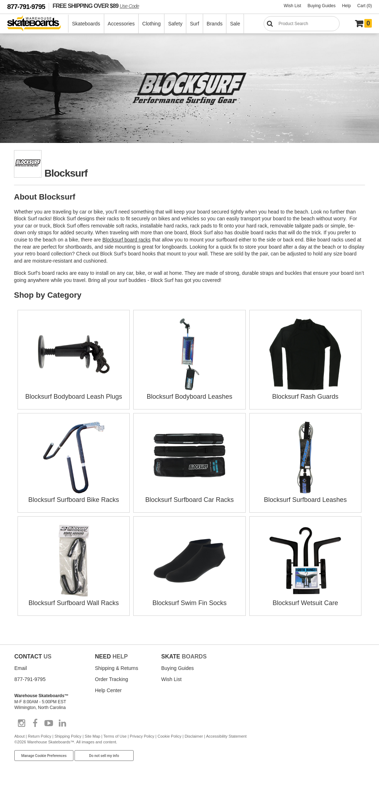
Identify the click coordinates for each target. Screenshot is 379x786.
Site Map (92, 736)
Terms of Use (115, 736)
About (19, 736)
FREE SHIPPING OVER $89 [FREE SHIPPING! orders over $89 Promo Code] (96, 6)
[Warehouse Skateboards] (37, 24)
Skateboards (86, 24)
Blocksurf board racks (126, 240)
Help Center (108, 690)
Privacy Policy (142, 736)
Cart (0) (364, 5)
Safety (175, 24)
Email (20, 668)
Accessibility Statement (226, 736)
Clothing (151, 24)
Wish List (292, 5)
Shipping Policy (67, 736)
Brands (214, 24)
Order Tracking (111, 679)
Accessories (121, 24)
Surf (194, 24)
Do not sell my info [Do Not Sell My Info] (104, 756)
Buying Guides (322, 5)
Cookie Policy (170, 736)
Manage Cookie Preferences (44, 756)
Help (346, 5)
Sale (235, 24)
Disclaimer (193, 736)
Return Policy (39, 736)
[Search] (302, 23)
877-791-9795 (26, 6)
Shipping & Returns (116, 668)
